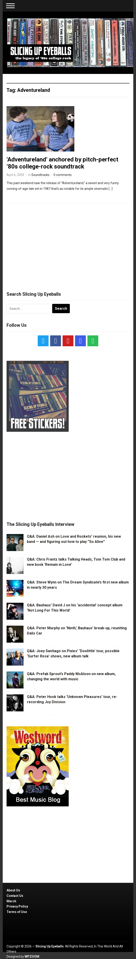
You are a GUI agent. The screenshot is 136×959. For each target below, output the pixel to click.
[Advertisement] (68, 245)
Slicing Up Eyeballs (49, 946)
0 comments (63, 175)
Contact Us (15, 896)
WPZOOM (32, 956)
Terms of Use (17, 912)
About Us (13, 890)
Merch (11, 901)
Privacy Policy (17, 906)
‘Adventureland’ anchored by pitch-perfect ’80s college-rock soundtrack (62, 163)
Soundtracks (40, 175)
